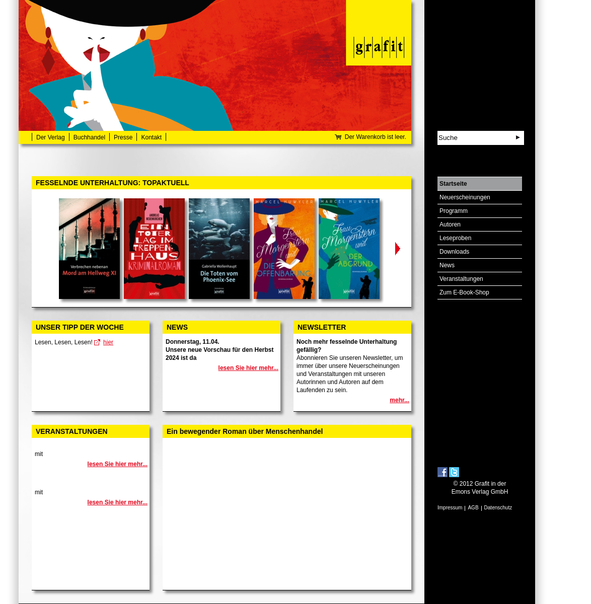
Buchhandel (89, 137)
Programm (453, 210)
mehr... (399, 400)
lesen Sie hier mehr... (248, 367)
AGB (473, 507)
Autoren (450, 224)
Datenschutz (498, 507)
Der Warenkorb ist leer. (375, 136)
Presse (123, 137)
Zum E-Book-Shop (464, 292)
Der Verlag (50, 137)
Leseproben (455, 238)
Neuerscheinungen (464, 197)
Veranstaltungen (461, 278)
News (447, 265)
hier (108, 342)
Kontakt (151, 137)
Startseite (453, 183)
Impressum (449, 507)
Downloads (454, 251)
